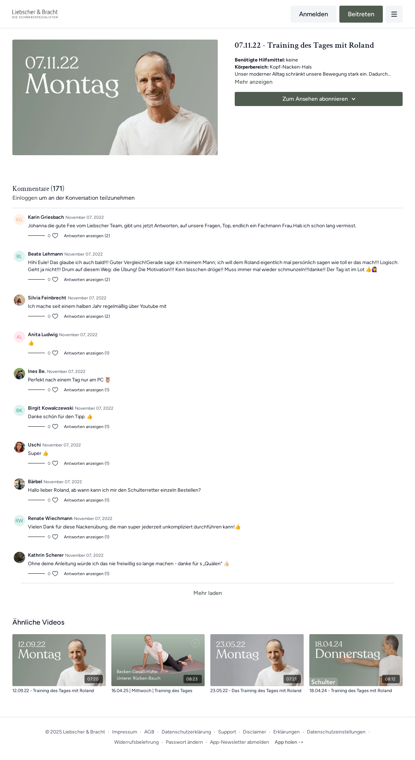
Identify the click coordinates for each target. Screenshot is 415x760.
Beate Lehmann (45, 254)
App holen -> (289, 742)
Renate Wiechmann (50, 518)
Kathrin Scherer (46, 555)
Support (227, 732)
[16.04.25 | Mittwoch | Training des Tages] (158, 690)
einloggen (24, 197)
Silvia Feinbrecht (47, 298)
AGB (149, 732)
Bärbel (35, 482)
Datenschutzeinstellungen (336, 732)
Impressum (124, 732)
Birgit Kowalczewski (51, 408)
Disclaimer (254, 732)
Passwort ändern (184, 742)
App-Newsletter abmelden (239, 742)
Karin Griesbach (46, 217)
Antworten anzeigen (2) (87, 235)
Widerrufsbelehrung (136, 742)
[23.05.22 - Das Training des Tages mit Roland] (257, 690)
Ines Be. (37, 371)
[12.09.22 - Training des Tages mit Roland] (59, 690)
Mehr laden (207, 593)
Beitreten (361, 14)
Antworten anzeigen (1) (86, 353)
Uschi (34, 445)
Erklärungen (286, 732)
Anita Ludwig (43, 335)
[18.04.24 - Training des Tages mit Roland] (356, 690)
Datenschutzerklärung (186, 732)
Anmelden (313, 14)
